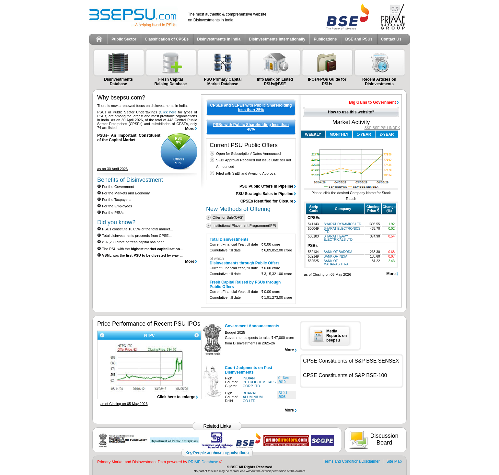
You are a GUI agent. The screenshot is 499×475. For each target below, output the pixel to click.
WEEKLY (313, 134)
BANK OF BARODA (338, 252)
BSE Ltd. (348, 16)
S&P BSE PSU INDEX (382, 128)
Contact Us (391, 39)
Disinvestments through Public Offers (244, 263)
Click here (168, 112)
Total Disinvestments (229, 239)
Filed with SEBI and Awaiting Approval (246, 173)
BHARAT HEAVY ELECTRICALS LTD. (339, 238)
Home (99, 39)
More (189, 128)
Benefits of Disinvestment (130, 180)
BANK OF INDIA (335, 256)
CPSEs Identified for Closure (266, 201)
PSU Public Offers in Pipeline (266, 186)
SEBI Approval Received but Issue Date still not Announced (253, 163)
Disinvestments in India (218, 39)
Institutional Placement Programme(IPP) (244, 225)
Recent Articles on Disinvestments (379, 81)
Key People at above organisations (217, 453)
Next (197, 335)
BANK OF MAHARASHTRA (336, 262)
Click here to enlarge (176, 397)
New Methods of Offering (238, 209)
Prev (101, 335)
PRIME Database (203, 462)
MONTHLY (339, 134)
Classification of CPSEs (167, 39)
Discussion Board (384, 439)
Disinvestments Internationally (277, 39)
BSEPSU (136, 17)
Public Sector (123, 39)
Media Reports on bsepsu (336, 335)
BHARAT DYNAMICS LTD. (343, 224)
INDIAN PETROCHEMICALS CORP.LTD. (259, 382)
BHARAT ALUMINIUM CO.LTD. (253, 397)
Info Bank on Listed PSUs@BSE (275, 81)
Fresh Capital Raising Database (170, 81)
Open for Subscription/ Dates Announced (248, 154)
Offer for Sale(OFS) (228, 217)
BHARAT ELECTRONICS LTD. (342, 230)
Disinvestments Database (118, 81)
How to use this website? (351, 112)
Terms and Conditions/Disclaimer (351, 461)
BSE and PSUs (359, 39)
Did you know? (116, 222)
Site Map (394, 461)
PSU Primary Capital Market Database (222, 81)
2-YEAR (386, 134)
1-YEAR (364, 134)
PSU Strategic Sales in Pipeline (264, 193)
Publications (325, 39)
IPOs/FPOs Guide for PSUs (327, 81)
